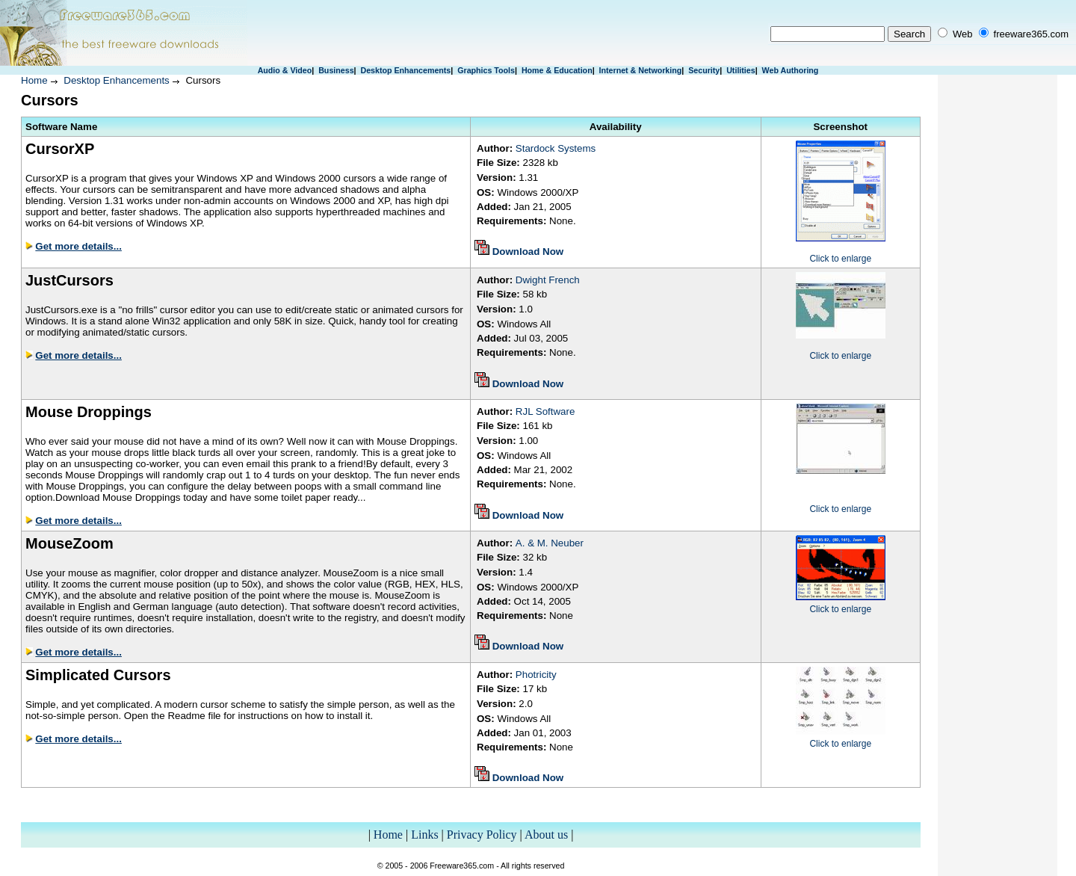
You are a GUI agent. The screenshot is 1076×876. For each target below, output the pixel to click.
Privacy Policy (482, 834)
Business (335, 70)
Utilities (740, 70)
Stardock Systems (556, 148)
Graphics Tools (486, 70)
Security (704, 70)
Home (34, 80)
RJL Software (545, 411)
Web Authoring (790, 70)
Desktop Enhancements (405, 70)
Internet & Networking (640, 70)
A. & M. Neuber (550, 543)
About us (546, 834)
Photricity (536, 674)
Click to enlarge (840, 258)
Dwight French (548, 280)
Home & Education (557, 70)
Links (424, 834)
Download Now (528, 251)
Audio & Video (285, 70)
